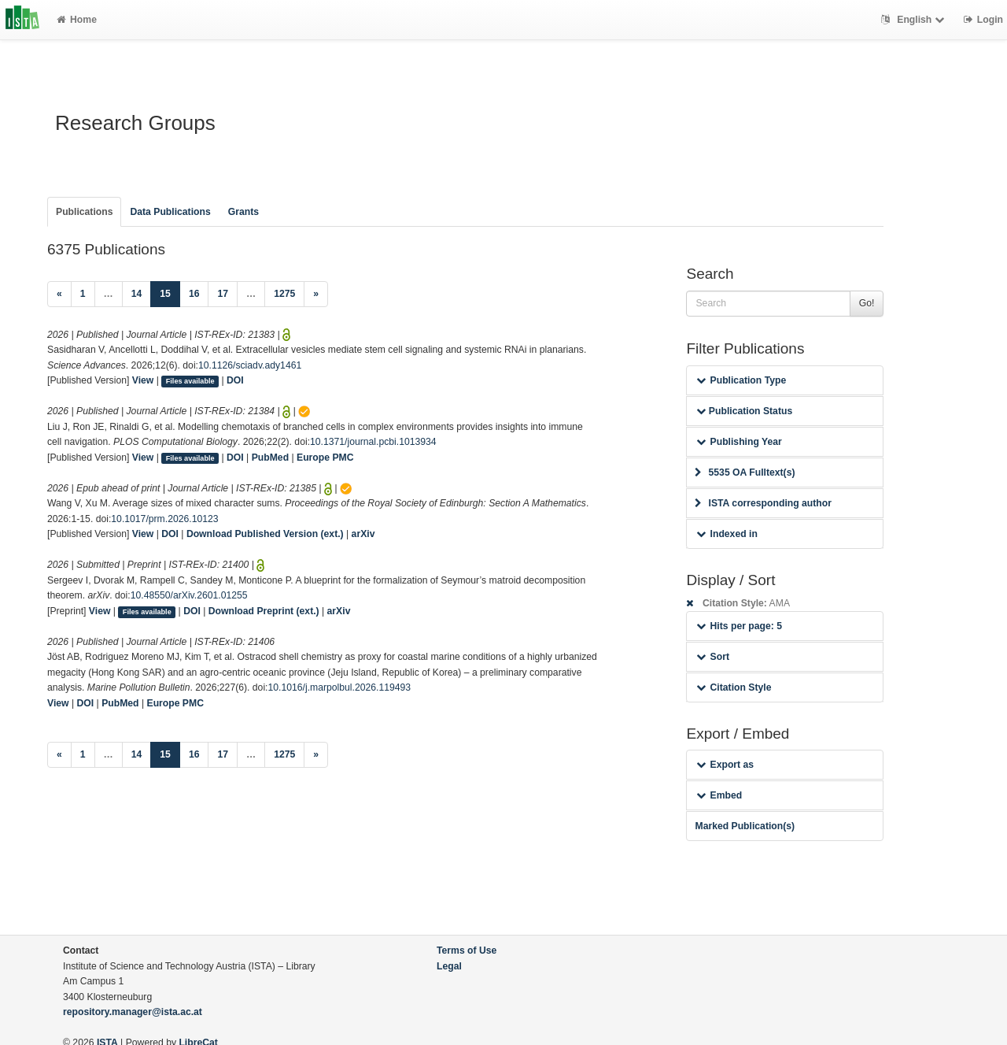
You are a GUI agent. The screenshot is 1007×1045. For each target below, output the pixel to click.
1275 (284, 293)
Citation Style (733, 687)
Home (77, 19)
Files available (190, 381)
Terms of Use (466, 950)
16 (194, 293)
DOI (235, 380)
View (143, 380)
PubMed (270, 457)
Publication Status (744, 411)
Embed (719, 795)
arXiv (363, 533)
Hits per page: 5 (739, 626)
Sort (712, 656)
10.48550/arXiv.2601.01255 (189, 595)
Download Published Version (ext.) (265, 533)
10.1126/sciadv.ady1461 (249, 365)
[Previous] (59, 294)
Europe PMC (325, 457)
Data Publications (170, 211)
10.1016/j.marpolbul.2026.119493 (339, 687)
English (914, 19)
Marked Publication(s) (745, 826)
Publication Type (741, 380)
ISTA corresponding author (763, 503)
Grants (243, 211)
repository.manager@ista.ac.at (132, 1011)
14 (136, 293)
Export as (725, 764)
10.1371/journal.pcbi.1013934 (373, 441)
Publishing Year (738, 441)
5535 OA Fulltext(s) (745, 472)
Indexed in (726, 533)
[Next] (316, 294)
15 (170, 292)
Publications (84, 211)
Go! (867, 303)
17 (222, 293)
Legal (449, 966)
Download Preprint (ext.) (263, 611)
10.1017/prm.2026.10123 (164, 518)
